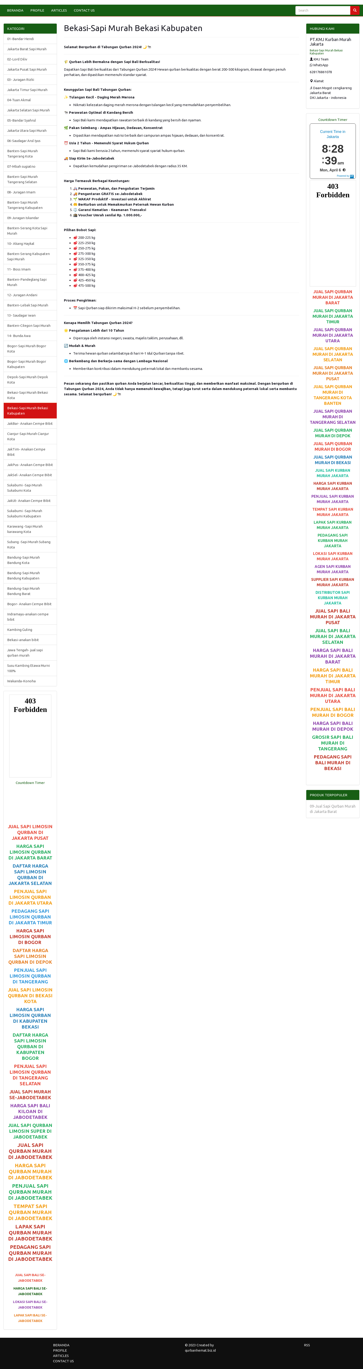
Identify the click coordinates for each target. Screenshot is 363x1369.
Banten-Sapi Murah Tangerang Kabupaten (25, 205)
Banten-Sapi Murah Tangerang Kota (22, 153)
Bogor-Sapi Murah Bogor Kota (26, 348)
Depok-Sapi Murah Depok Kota (27, 379)
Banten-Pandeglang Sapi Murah (27, 282)
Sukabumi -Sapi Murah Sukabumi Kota (24, 487)
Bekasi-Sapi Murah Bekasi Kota (27, 395)
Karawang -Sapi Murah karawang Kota (25, 529)
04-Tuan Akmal (19, 100)
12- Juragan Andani (22, 295)
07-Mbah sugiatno (21, 166)
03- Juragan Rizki (20, 80)
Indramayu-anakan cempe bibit (28, 616)
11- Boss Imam (19, 269)
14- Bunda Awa (19, 336)
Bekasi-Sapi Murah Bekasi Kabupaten (27, 410)
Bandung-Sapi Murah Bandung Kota (23, 560)
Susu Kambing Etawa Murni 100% (28, 668)
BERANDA (15, 10)
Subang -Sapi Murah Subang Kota (28, 544)
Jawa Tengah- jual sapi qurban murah (25, 652)
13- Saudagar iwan (21, 315)
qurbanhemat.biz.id (200, 1350)
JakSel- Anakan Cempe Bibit (29, 475)
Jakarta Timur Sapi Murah (27, 90)
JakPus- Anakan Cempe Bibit (30, 465)
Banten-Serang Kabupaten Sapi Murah (28, 256)
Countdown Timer (30, 783)
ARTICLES (59, 10)
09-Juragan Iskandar (23, 218)
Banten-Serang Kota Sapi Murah (27, 230)
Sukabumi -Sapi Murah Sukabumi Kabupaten (24, 513)
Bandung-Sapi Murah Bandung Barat (23, 591)
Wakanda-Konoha (21, 681)
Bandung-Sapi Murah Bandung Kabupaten (23, 575)
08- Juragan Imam (21, 192)
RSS (307, 1345)
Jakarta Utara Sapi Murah (27, 130)
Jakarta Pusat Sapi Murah (27, 69)
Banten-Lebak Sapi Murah (27, 305)
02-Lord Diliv (17, 59)
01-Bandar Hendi (20, 39)
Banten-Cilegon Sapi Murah (28, 325)
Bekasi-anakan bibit (23, 640)
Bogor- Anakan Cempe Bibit (29, 604)
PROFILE (37, 10)
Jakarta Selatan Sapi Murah (28, 110)
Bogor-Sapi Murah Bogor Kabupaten (26, 364)
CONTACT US (84, 10)
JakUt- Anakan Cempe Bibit (29, 501)
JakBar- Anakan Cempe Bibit (30, 423)
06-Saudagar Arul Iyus (24, 141)
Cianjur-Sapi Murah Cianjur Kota (28, 436)
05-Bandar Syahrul (21, 120)
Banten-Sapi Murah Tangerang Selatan (22, 179)
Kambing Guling (19, 630)
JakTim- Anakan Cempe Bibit (26, 451)
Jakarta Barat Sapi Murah (27, 49)
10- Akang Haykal (20, 243)
